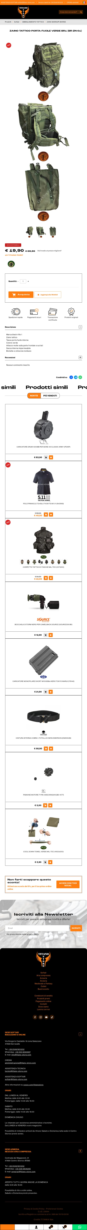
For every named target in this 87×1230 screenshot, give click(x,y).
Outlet (43, 986)
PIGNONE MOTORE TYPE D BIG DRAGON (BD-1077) (43, 795)
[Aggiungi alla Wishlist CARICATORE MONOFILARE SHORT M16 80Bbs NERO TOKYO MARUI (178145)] (51, 692)
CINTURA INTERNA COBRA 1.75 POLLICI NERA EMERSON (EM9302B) (43, 738)
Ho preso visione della (23, 934)
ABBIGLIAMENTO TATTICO (33, 22)
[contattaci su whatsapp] (79, 1227)
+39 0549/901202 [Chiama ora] (59, 2)
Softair (16, 22)
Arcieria (43, 981)
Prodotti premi (43, 999)
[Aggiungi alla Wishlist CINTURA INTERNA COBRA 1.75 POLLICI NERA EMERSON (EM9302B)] (51, 749)
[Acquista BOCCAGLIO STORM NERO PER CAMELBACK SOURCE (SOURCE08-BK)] (46, 635)
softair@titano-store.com (28, 2)
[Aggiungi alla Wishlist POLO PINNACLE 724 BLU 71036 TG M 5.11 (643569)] (51, 514)
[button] (84, 2)
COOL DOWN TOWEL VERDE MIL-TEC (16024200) (43, 852)
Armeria (43, 978)
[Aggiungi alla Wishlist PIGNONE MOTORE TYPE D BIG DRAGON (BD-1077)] (50, 805)
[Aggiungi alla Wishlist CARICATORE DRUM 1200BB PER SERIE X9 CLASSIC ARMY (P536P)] (51, 457)
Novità (34, 395)
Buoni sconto (43, 989)
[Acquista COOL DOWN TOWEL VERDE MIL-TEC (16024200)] (45, 862)
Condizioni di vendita (44, 996)
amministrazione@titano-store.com (20, 1063)
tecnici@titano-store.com (16, 1071)
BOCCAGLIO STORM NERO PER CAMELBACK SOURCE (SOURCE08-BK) (43, 624)
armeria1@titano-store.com (23, 1172)
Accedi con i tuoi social (68, 884)
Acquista (21, 294)
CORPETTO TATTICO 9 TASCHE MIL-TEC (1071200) (43, 567)
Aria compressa (43, 975)
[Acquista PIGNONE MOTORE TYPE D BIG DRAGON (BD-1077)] (45, 805)
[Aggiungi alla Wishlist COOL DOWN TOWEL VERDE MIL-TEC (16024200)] (50, 862)
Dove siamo (43, 1007)
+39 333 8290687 (23, 1052)
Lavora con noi (43, 1009)
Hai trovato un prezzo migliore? (49, 251)
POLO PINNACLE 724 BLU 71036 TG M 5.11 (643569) (43, 504)
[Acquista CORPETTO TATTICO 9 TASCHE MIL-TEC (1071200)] (46, 578)
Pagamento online (43, 1001)
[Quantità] (23, 281)
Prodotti (8, 22)
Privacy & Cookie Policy (34, 1209)
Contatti (43, 1004)
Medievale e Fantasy (43, 984)
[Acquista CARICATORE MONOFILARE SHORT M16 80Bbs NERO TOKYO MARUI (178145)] (46, 692)
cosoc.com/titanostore (33, 1085)
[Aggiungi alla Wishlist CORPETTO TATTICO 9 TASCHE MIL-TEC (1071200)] (51, 578)
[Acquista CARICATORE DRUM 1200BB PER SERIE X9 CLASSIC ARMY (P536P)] (46, 457)
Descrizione (43, 327)
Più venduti (50, 395)
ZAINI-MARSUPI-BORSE (56, 22)
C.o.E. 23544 (43, 1212)
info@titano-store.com (21, 1055)
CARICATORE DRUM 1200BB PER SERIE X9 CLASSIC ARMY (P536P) (43, 447)
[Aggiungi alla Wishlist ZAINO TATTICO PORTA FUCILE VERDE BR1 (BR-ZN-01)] (47, 294)
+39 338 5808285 (23, 1169)
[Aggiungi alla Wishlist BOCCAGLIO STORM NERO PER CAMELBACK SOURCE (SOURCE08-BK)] (51, 635)
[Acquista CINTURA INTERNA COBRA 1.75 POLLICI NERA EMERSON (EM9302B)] (46, 749)
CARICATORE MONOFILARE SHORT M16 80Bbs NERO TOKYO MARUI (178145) (43, 681)
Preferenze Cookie (54, 1209)
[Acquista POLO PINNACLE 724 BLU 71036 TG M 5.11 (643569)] (46, 514)
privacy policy (33, 934)
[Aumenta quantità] (28, 281)
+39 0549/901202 (16, 1049)
